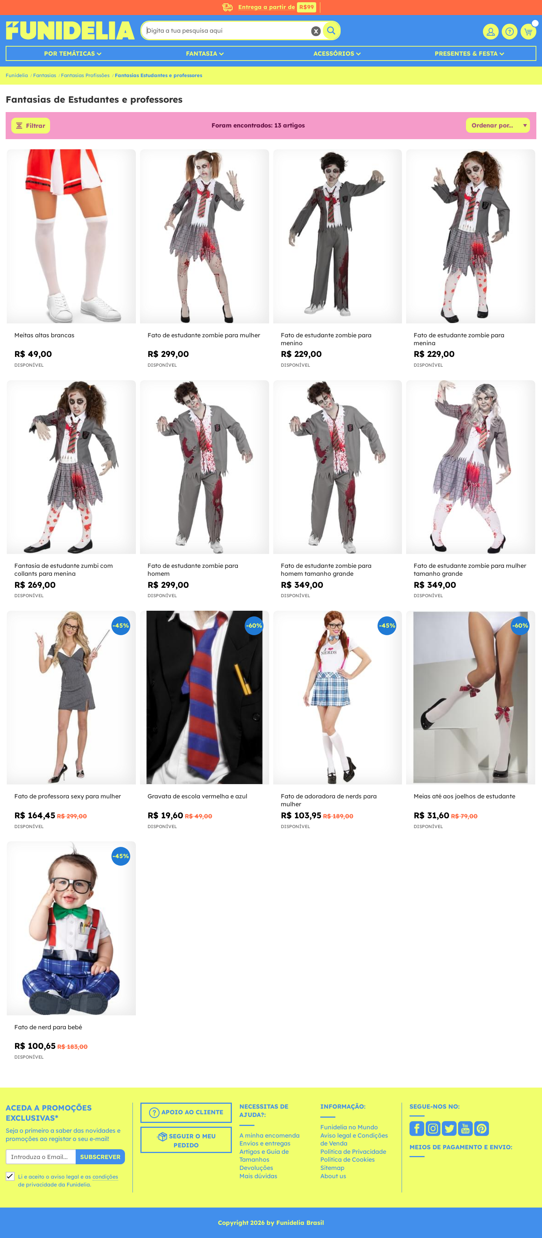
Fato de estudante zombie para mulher (204, 335)
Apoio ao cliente (186, 1113)
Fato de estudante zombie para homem (193, 569)
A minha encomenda (269, 1135)
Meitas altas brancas (44, 335)
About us (333, 1176)
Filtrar (35, 125)
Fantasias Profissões (85, 75)
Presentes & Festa (466, 53)
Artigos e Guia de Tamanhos (264, 1156)
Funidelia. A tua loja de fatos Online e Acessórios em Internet (70, 30)
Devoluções (256, 1167)
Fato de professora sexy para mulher (67, 796)
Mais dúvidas (258, 1176)
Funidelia (17, 75)
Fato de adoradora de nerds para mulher (329, 800)
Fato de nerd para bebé (48, 1027)
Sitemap (332, 1167)
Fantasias (44, 75)
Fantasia (201, 53)
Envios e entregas (265, 1143)
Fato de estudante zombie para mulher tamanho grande (470, 569)
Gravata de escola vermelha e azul (197, 796)
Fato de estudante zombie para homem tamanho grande (326, 569)
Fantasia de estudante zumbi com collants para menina (63, 569)
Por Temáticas (69, 53)
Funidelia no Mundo (349, 1127)
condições (105, 1176)
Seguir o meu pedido (186, 1140)
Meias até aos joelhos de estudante (464, 796)
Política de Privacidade (353, 1151)
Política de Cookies (347, 1159)
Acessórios (334, 53)
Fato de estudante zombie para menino (326, 339)
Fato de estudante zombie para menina (459, 339)
